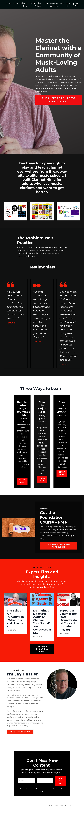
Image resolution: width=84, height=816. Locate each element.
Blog (62, 3)
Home (8, 3)
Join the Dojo (23, 4)
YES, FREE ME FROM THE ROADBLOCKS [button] (58, 551)
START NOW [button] (22, 485)
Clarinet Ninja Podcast (35, 4)
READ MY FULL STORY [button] (20, 739)
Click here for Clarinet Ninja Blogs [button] (42, 654)
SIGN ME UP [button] (60, 787)
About (15, 3)
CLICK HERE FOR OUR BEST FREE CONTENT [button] (58, 100)
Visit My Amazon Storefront (51, 4)
